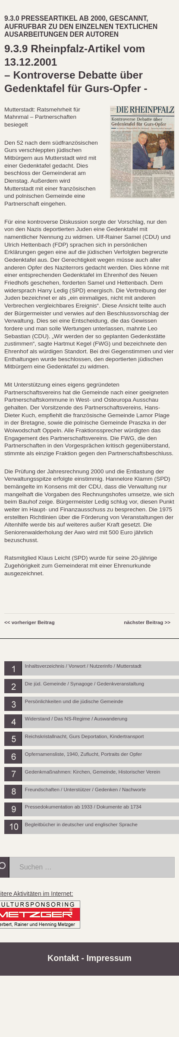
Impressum (109, 958)
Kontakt (63, 958)
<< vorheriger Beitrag (29, 622)
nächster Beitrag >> (147, 622)
